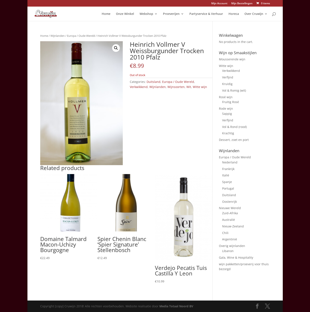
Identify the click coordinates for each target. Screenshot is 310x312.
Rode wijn (226, 108)
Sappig (227, 114)
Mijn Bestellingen (242, 3)
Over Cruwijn (253, 14)
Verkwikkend (139, 87)
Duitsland (153, 82)
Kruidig (227, 84)
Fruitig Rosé (230, 102)
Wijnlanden (57, 36)
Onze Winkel (125, 14)
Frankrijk (228, 169)
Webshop (146, 14)
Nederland (229, 162)
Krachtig (228, 133)
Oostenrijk (229, 202)
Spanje (227, 182)
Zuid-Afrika (230, 213)
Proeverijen (171, 14)
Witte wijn (200, 87)
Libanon (228, 251)
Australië (228, 220)
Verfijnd (227, 77)
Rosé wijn (226, 97)
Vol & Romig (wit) (234, 90)
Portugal (228, 188)
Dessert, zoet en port (234, 140)
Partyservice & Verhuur (206, 14)
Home (106, 14)
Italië (225, 175)
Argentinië (229, 239)
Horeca (234, 14)
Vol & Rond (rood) (234, 127)
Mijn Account (219, 3)
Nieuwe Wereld (230, 208)
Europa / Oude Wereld (81, 36)
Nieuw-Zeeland (233, 226)
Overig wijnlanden (232, 246)
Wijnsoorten (176, 87)
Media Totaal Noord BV (176, 306)
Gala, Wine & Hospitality (236, 257)
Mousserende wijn (232, 59)
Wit (188, 87)
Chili (225, 233)
